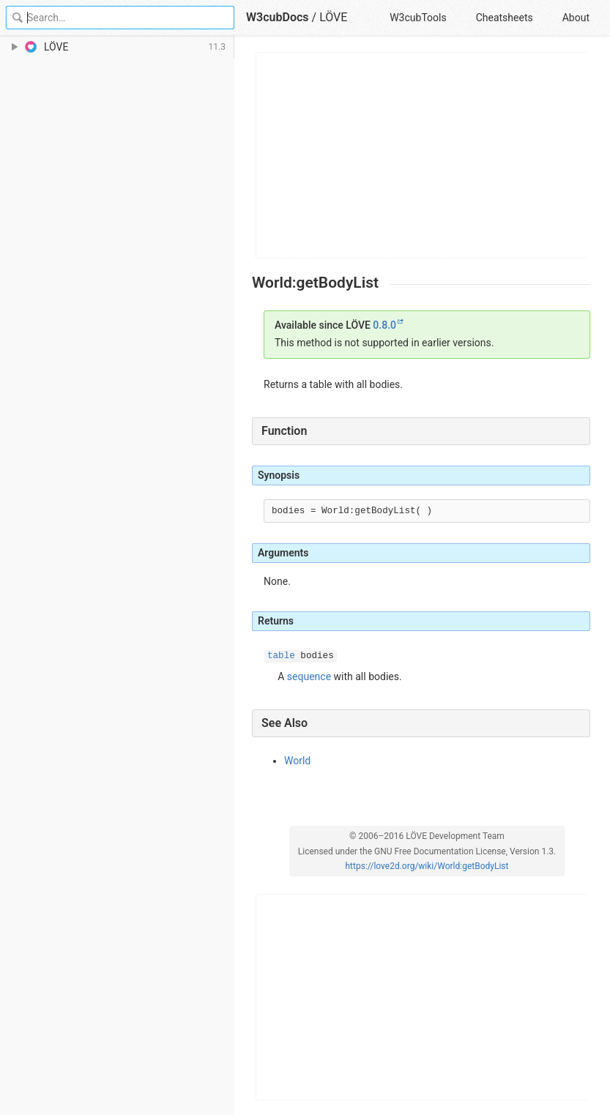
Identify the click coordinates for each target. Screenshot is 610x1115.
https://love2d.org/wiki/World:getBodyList (427, 866)
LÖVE (333, 17)
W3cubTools (418, 17)
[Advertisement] (421, 155)
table (281, 656)
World (297, 761)
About (575, 17)
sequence (309, 676)
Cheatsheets (504, 17)
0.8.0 (384, 325)
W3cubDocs (277, 17)
